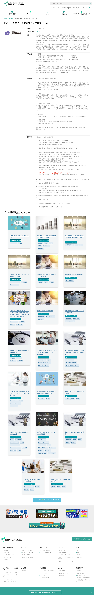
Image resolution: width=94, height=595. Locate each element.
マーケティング (50, 316)
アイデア (19, 358)
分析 (51, 243)
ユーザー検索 (62, 550)
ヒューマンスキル (14, 445)
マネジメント (78, 245)
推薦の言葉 (61, 575)
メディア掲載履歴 (44, 577)
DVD (78, 550)
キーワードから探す (9, 554)
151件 (38, 31)
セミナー (11, 18)
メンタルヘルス (42, 453)
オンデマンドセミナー (15, 240)
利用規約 (79, 570)
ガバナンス (46, 245)
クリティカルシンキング (44, 362)
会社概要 (24, 570)
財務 (45, 243)
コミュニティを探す (45, 550)
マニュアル (19, 324)
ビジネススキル (14, 442)
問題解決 (22, 321)
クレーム (40, 450)
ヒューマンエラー (42, 447)
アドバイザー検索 (63, 552)
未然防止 (24, 282)
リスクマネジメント (43, 442)
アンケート (52, 447)
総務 (39, 245)
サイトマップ (43, 573)
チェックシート (14, 284)
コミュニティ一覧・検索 (46, 552)
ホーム (5, 18)
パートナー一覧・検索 (64, 554)
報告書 (40, 243)
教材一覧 (79, 557)
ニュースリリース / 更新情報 (47, 570)
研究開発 (40, 248)
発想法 (12, 358)
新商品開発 (41, 316)
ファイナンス (41, 360)
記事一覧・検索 (7, 557)
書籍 (78, 552)
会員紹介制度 (62, 570)
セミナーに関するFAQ (27, 557)
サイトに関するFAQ (9, 579)
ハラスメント (69, 280)
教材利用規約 (80, 573)
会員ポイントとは (63, 573)
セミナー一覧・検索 (27, 550)
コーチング (13, 243)
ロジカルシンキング (43, 365)
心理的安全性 (69, 245)
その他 (78, 554)
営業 (77, 398)
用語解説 (6, 559)
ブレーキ (12, 360)
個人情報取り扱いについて (83, 575)
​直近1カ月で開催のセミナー (29, 554)
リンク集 (42, 575)
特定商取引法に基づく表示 (83, 577)
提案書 (51, 282)
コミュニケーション (15, 447)
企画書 (40, 282)
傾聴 (20, 243)
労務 (67, 442)
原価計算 (68, 439)
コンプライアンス (14, 282)
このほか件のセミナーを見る (47, 500)
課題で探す (6, 552)
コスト (73, 442)
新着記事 (6, 550)
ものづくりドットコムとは (10, 572)
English (42, 580)
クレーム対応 (52, 453)
